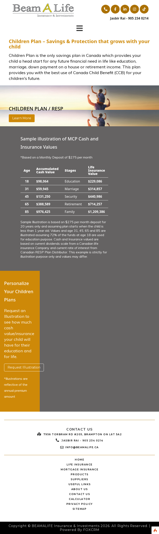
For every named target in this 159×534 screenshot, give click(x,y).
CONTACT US (79, 494)
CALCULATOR (79, 499)
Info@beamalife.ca (82, 447)
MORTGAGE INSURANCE (79, 469)
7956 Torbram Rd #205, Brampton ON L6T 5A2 (82, 434)
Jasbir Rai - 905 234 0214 (82, 440)
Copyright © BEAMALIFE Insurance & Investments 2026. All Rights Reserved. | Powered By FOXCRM (79, 528)
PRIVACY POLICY (79, 503)
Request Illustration (24, 367)
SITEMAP (80, 508)
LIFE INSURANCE (80, 464)
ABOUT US (79, 489)
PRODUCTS (80, 474)
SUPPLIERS (79, 479)
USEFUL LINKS (79, 484)
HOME (79, 459)
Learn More (21, 118)
